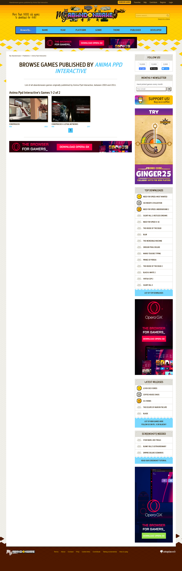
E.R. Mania (147, 401)
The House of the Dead (152, 228)
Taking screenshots (110, 552)
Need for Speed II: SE (151, 222)
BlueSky (163, 424)
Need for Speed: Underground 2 (156, 209)
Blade (145, 414)
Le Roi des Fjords (150, 388)
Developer (155, 30)
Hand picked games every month (150, 84)
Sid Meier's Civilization (152, 203)
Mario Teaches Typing (152, 254)
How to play (123, 552)
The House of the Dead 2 (153, 266)
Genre (98, 30)
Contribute (153, 2)
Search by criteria (164, 19)
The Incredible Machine (152, 241)
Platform (81, 30)
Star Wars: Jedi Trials (152, 440)
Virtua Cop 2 (148, 279)
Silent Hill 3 (148, 285)
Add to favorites (11, 119)
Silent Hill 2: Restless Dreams (155, 216)
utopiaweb (168, 552)
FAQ (77, 552)
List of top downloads (153, 293)
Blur (145, 235)
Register (163, 2)
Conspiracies (14, 124)
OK (169, 89)
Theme (116, 30)
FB (154, 424)
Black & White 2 (149, 272)
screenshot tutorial (157, 461)
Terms (56, 552)
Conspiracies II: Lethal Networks (65, 124)
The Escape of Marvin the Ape (155, 407)
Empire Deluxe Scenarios (153, 453)
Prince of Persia (149, 260)
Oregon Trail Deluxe (151, 247)
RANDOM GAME (124, 2)
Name (45, 30)
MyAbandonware (91, 15)
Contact (70, 552)
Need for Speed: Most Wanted (155, 197)
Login (171, 2)
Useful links (86, 552)
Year (62, 30)
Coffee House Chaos (151, 395)
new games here (156, 421)
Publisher (135, 30)
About (63, 552)
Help (145, 2)
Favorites (137, 2)
